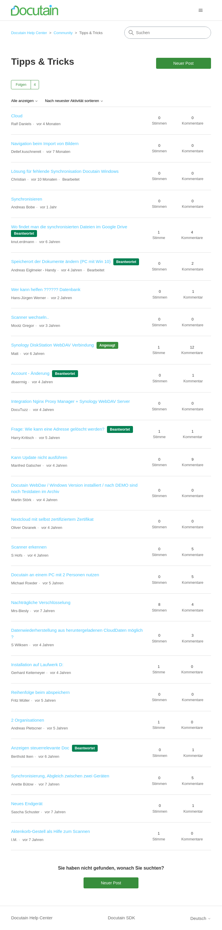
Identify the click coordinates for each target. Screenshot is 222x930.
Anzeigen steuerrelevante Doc (40, 747)
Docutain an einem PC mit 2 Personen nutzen (55, 574)
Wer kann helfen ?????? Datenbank (45, 289)
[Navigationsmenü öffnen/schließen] (200, 10)
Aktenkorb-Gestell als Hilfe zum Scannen (50, 831)
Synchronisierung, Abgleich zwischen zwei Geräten (60, 775)
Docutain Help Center (29, 33)
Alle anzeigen (24, 101)
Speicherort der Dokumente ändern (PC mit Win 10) (60, 261)
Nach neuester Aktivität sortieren (74, 101)
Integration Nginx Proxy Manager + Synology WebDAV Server (70, 401)
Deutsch (200, 918)
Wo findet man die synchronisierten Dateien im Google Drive (69, 226)
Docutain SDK (121, 917)
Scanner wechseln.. (30, 317)
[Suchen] (168, 32)
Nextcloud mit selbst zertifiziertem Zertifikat (52, 519)
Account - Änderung (30, 373)
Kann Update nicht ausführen (39, 457)
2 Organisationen (27, 720)
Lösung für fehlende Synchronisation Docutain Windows (65, 171)
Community (63, 33)
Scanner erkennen (29, 546)
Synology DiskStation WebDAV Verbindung (52, 344)
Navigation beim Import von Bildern (44, 143)
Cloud (16, 115)
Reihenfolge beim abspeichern (40, 692)
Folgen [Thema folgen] (21, 85)
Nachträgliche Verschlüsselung (40, 602)
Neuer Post (183, 63)
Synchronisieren (26, 199)
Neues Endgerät (26, 803)
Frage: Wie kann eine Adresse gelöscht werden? (57, 429)
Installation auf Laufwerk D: (37, 664)
